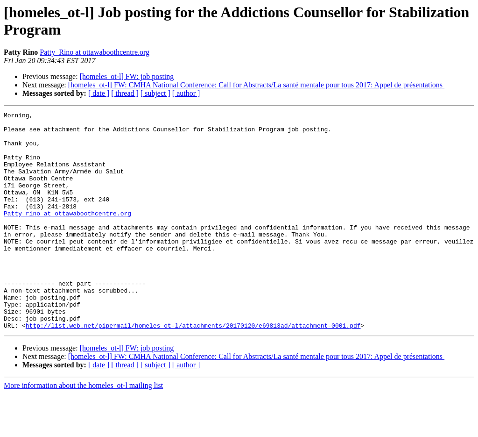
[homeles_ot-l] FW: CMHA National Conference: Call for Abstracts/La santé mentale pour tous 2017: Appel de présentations (256, 85)
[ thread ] (125, 93)
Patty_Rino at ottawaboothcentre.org (94, 52)
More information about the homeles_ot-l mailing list (83, 429)
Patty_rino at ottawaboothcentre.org (67, 234)
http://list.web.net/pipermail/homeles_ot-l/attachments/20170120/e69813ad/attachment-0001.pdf (193, 369)
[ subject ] (155, 93)
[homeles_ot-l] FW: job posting (127, 76)
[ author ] (186, 93)
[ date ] (98, 93)
